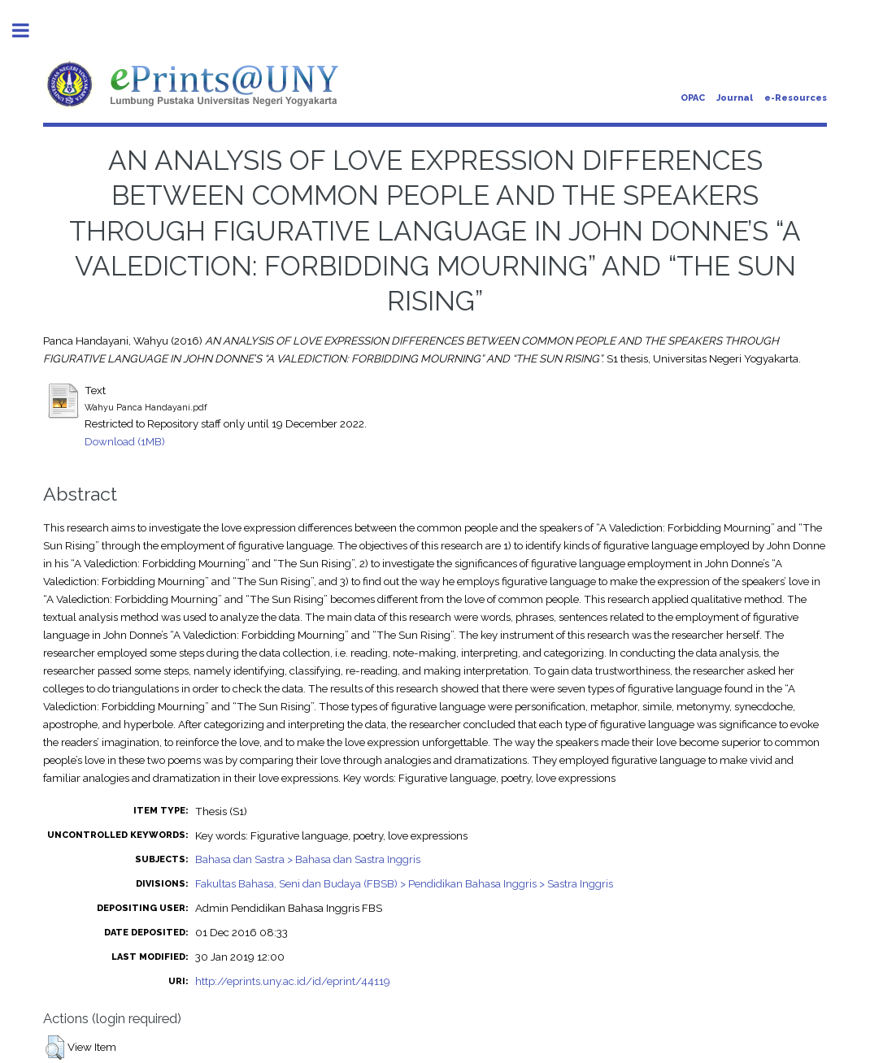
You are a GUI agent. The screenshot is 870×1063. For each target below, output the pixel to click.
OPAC (693, 98)
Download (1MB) (125, 441)
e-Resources (795, 98)
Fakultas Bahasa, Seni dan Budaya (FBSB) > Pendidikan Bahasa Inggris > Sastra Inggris (404, 883)
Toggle (29, 30)
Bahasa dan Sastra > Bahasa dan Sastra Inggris (307, 859)
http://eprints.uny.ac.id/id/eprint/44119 (292, 980)
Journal (734, 98)
